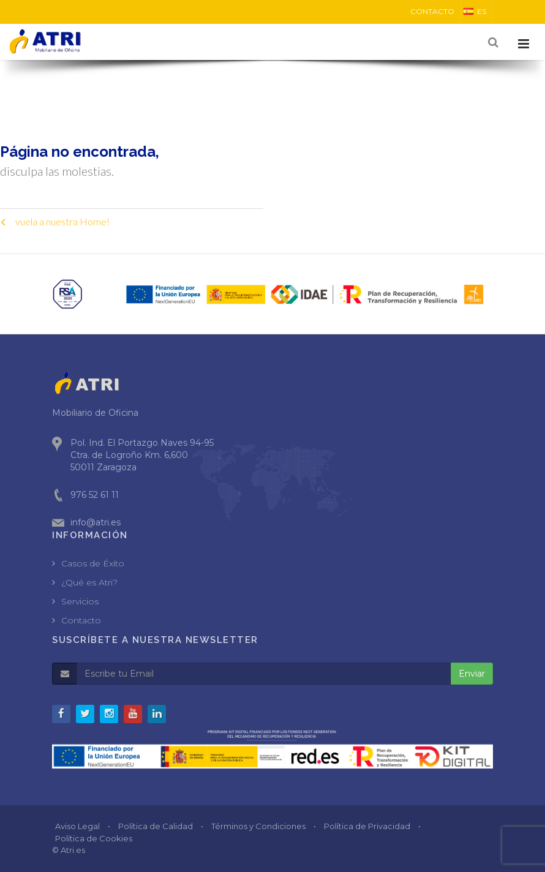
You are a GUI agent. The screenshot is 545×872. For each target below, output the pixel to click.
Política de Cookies (93, 838)
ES (475, 11)
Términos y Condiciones (258, 826)
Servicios (80, 601)
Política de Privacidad (367, 826)
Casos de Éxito (92, 563)
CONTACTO (432, 11)
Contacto (81, 620)
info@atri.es (95, 522)
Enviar (472, 673)
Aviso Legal (77, 826)
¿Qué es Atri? (89, 582)
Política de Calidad (155, 826)
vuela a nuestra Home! (55, 221)
